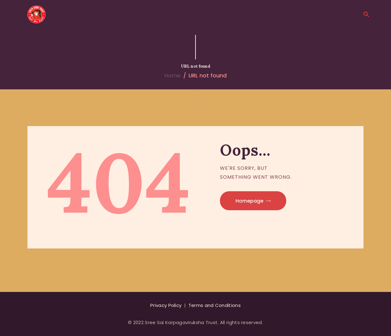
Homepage (249, 200)
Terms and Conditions (214, 305)
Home (172, 75)
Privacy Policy (165, 305)
